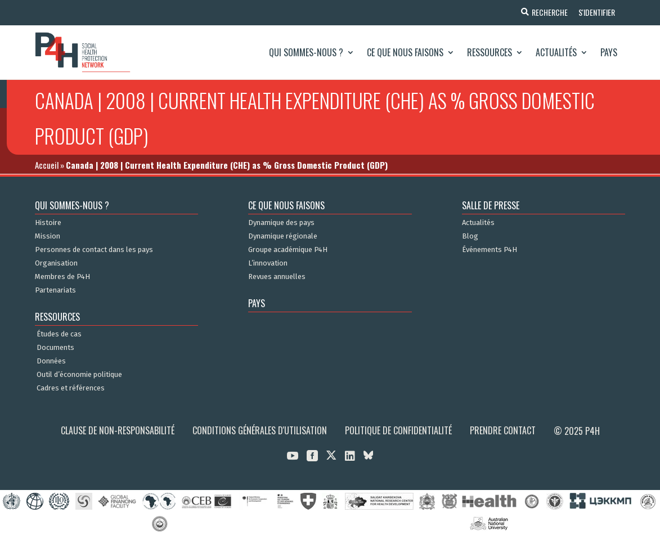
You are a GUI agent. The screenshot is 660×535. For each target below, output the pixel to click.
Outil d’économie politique (79, 375)
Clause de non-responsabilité (117, 430)
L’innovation (268, 263)
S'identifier (596, 12)
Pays (608, 52)
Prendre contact (503, 430)
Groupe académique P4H (287, 250)
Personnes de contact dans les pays (94, 250)
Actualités (556, 52)
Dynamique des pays (281, 223)
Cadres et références (71, 388)
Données (51, 361)
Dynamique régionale (282, 236)
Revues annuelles (277, 277)
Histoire (48, 223)
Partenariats (55, 290)
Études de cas (59, 334)
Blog (470, 236)
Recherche (549, 12)
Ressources (489, 52)
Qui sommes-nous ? (306, 52)
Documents (55, 348)
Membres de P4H (62, 277)
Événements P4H (489, 250)
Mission (47, 236)
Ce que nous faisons (405, 52)
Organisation (56, 263)
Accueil (47, 165)
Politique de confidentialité (398, 430)
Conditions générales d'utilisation (259, 430)
